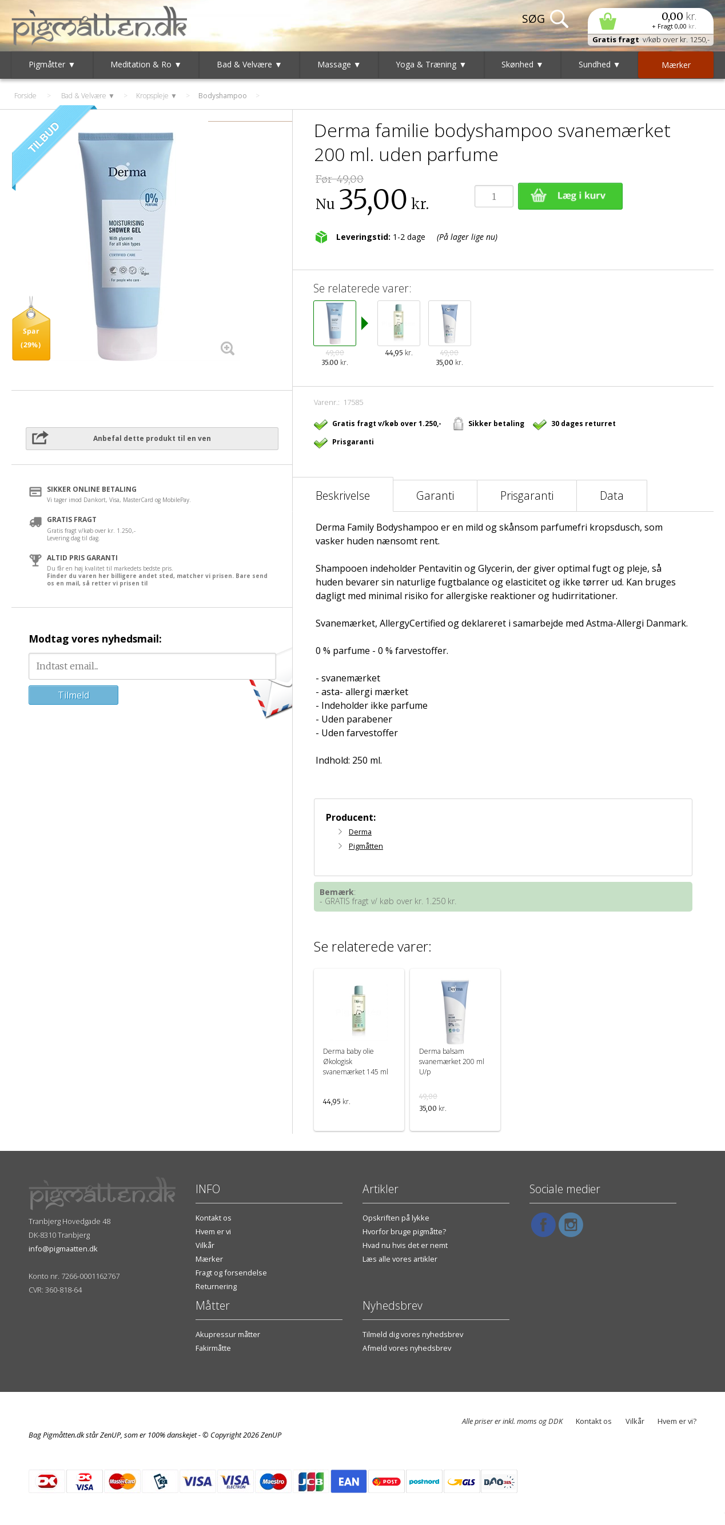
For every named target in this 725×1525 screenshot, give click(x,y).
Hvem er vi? (677, 1421)
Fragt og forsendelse (231, 1272)
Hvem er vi (213, 1231)
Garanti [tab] (435, 495)
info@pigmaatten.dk (63, 1248)
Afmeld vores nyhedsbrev (406, 1348)
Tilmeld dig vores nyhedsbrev (412, 1334)
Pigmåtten (366, 846)
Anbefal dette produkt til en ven (152, 438)
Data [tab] (612, 495)
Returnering (216, 1286)
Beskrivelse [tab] (343, 495)
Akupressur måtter (228, 1334)
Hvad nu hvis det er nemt (405, 1245)
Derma (360, 831)
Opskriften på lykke (395, 1218)
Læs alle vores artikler (399, 1259)
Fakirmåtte (213, 1348)
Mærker (209, 1259)
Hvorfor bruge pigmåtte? (404, 1231)
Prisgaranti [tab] (526, 495)
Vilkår (205, 1245)
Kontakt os (214, 1218)
